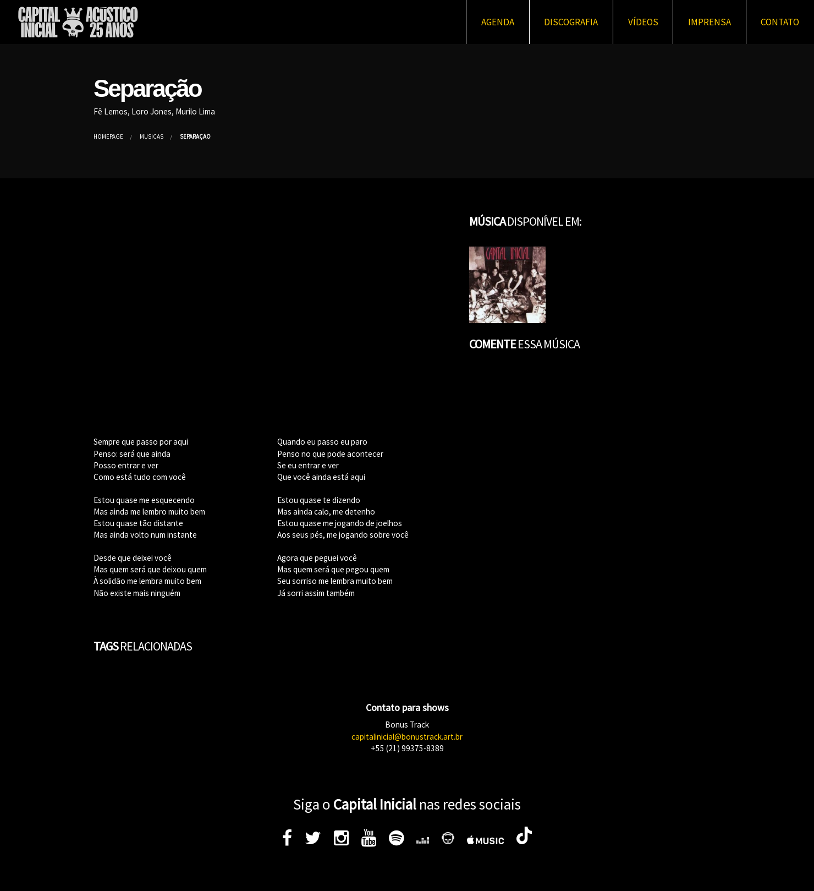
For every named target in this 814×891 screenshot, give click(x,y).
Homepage (108, 136)
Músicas (151, 136)
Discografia (571, 22)
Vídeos (643, 22)
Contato (780, 22)
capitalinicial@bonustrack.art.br (407, 736)
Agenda (497, 22)
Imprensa (709, 22)
